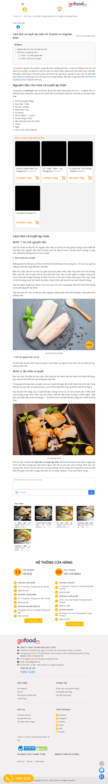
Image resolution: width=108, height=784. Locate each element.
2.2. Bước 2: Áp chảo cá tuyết (29, 58)
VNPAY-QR (20, 759)
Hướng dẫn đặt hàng (64, 692)
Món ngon (28, 16)
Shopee (60, 732)
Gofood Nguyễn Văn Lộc (29, 606)
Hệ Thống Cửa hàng (54, 562)
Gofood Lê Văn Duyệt (69, 596)
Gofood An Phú (66, 610)
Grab (59, 728)
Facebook (61, 715)
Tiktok (60, 725)
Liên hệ (20, 692)
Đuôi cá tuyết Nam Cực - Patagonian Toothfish (27, 169)
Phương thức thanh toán (26, 695)
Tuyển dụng (21, 698)
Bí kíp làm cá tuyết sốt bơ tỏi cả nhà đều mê (64, 525)
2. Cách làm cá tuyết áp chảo (26, 52)
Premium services (24, 715)
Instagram (61, 718)
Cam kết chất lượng (63, 695)
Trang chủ (17, 16)
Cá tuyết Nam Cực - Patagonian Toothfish (54, 169)
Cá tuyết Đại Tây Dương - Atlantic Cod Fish (80, 169)
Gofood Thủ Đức (67, 583)
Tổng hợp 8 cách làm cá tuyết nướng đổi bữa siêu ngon (43, 526)
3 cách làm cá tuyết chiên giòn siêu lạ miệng (22, 525)
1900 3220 (27, 672)
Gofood (66, 462)
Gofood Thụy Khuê (26, 583)
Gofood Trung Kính (27, 594)
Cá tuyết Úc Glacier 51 (26, 213)
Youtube (60, 722)
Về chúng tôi (22, 688)
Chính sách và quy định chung (67, 688)
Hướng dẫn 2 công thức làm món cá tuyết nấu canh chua (22, 549)
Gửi (91, 492)
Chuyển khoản (39, 759)
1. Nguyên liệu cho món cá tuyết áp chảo (31, 49)
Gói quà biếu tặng (24, 718)
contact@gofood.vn (32, 662)
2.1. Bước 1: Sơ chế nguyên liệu (30, 55)
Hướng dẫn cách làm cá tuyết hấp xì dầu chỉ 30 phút (85, 526)
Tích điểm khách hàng (25, 722)
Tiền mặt (29, 759)
